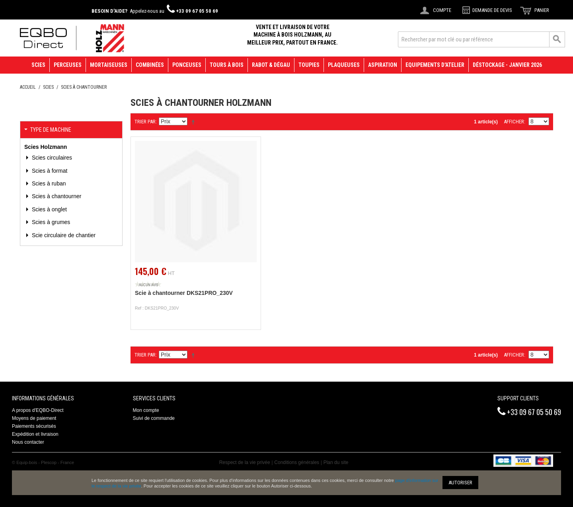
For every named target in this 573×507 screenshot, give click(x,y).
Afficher (514, 122)
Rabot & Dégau (271, 65)
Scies (38, 65)
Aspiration (382, 65)
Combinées (150, 65)
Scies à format (48, 171)
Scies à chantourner (55, 196)
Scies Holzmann (45, 147)
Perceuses (68, 65)
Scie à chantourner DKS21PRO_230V (184, 293)
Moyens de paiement (34, 418)
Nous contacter (28, 442)
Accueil (28, 87)
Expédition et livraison (35, 434)
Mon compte (146, 410)
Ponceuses (186, 65)
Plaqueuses (344, 65)
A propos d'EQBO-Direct (38, 410)
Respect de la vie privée (244, 462)
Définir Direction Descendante (195, 122)
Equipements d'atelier (434, 65)
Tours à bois (227, 65)
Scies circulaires (51, 157)
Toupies (309, 65)
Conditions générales (296, 462)
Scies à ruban (48, 183)
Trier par (145, 122)
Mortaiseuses (108, 65)
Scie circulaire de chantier (63, 235)
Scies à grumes (50, 222)
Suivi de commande (154, 418)
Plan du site (336, 462)
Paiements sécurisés (34, 426)
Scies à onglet (48, 209)
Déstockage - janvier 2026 (507, 65)
